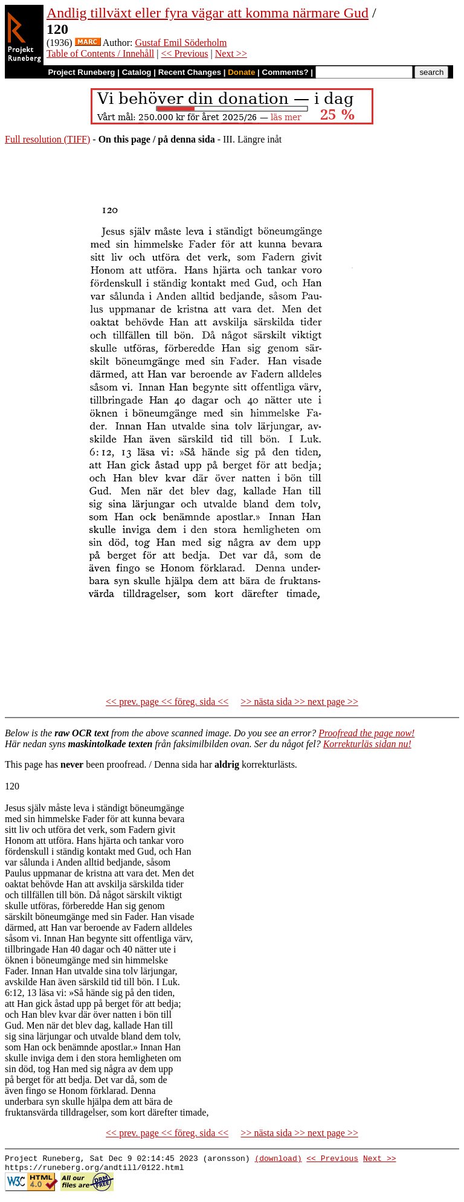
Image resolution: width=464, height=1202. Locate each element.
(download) (277, 1159)
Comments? (285, 72)
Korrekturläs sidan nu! (367, 744)
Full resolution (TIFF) (47, 139)
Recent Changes (189, 72)
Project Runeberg (81, 72)
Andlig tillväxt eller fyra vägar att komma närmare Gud (208, 13)
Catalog (137, 72)
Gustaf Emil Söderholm (181, 42)
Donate (241, 72)
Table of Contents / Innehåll (100, 53)
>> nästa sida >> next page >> (299, 701)
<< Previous (184, 53)
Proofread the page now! (366, 733)
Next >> (231, 53)
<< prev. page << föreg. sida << (167, 701)
